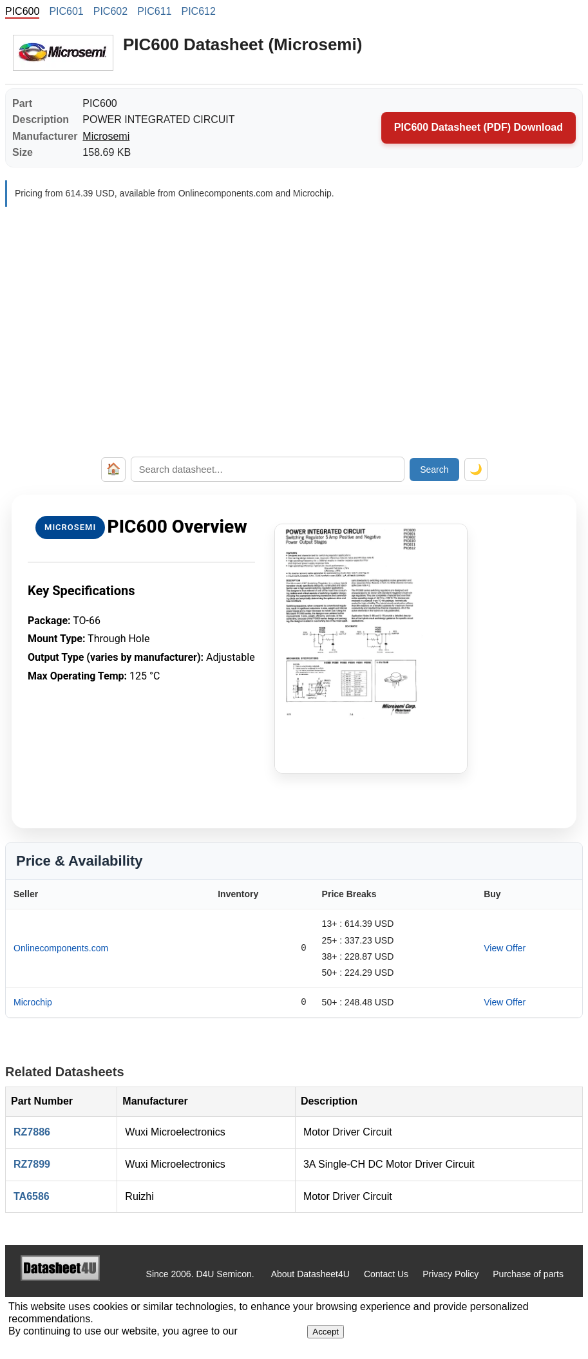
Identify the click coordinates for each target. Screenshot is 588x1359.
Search (434, 469)
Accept (325, 1331)
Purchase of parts (528, 1274)
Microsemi (105, 136)
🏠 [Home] (113, 468)
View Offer (505, 948)
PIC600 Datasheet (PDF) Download (478, 127)
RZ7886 (32, 1131)
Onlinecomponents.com (61, 948)
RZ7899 (32, 1164)
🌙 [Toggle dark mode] (475, 469)
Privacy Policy (450, 1274)
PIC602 (110, 11)
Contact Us (386, 1274)
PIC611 (154, 11)
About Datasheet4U (310, 1274)
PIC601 (66, 11)
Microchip (33, 1002)
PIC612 (199, 11)
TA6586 (32, 1196)
